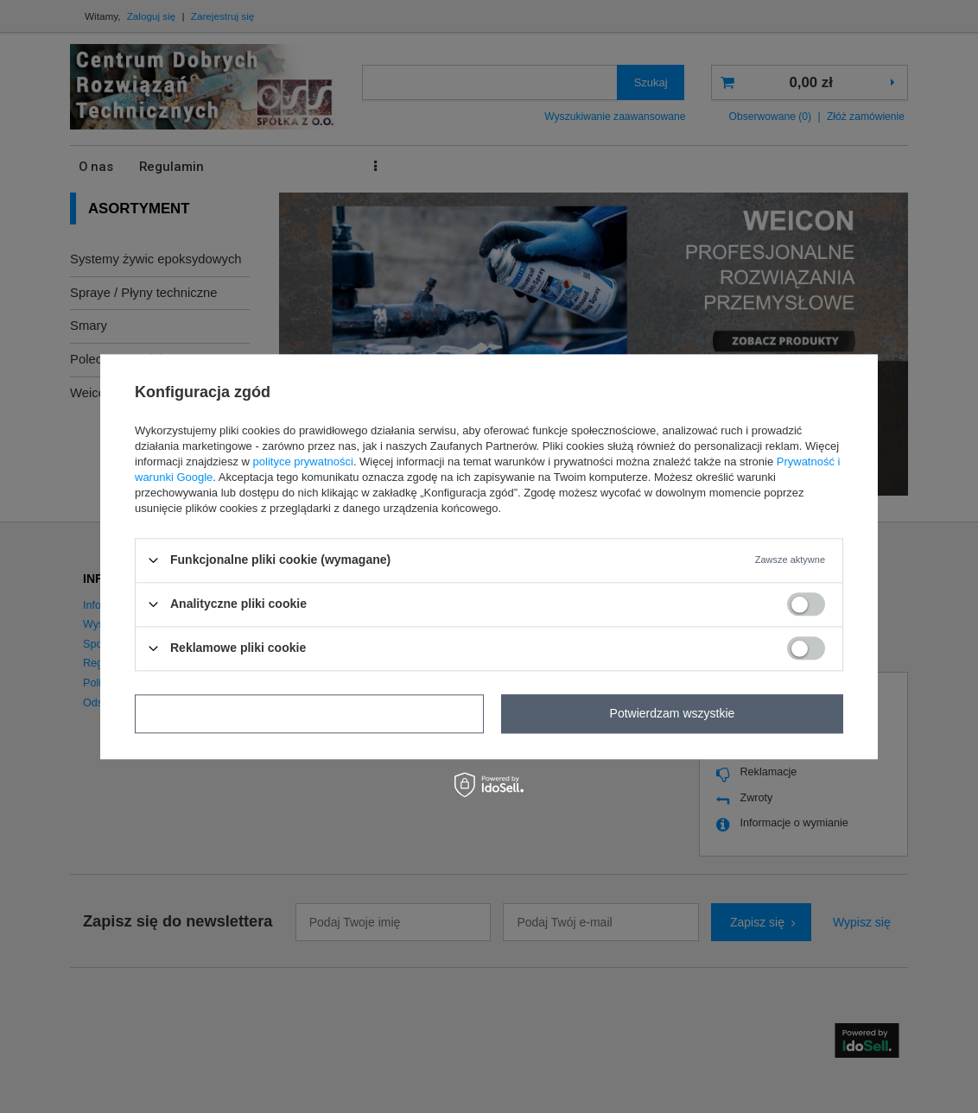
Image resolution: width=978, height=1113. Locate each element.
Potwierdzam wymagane (310, 713)
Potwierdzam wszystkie (672, 713)
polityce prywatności (303, 461)
